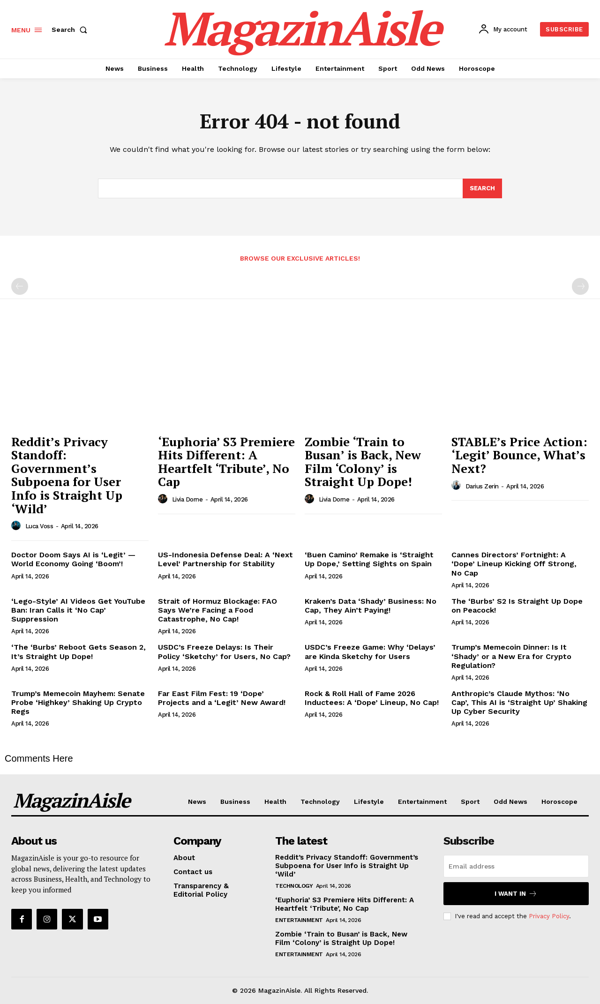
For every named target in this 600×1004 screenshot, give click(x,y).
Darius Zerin (482, 486)
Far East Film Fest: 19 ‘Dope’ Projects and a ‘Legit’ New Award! (221, 698)
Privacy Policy (549, 916)
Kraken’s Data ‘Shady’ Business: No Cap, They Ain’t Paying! (370, 605)
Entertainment (299, 920)
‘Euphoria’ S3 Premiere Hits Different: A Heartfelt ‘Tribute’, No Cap (226, 462)
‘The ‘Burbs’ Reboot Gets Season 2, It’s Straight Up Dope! (78, 651)
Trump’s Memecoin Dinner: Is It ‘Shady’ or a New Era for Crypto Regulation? (511, 656)
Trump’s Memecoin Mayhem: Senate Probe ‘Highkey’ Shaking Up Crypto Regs (78, 702)
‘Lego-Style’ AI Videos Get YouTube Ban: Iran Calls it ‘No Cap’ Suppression (78, 610)
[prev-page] (19, 286)
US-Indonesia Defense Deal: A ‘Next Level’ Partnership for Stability (225, 559)
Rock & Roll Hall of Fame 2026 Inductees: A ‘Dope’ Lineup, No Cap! (372, 698)
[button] (71, 29)
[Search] (482, 188)
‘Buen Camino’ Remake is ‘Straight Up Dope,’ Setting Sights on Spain (369, 559)
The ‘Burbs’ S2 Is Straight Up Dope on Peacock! (517, 605)
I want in (516, 893)
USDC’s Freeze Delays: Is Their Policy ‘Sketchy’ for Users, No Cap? (224, 651)
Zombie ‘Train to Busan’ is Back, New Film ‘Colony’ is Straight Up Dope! (363, 462)
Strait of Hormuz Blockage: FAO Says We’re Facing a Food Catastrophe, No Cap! (217, 610)
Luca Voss (39, 526)
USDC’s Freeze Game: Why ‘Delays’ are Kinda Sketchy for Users (370, 651)
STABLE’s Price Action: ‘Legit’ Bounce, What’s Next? (519, 455)
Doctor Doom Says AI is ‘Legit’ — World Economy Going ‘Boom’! (73, 559)
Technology (294, 886)
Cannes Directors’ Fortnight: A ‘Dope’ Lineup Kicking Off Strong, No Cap (514, 563)
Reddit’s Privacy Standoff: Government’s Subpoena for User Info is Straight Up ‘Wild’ (66, 475)
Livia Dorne (187, 499)
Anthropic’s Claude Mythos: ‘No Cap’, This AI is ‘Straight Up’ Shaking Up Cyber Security (519, 702)
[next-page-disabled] (580, 286)
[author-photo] (17, 526)
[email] (516, 866)
